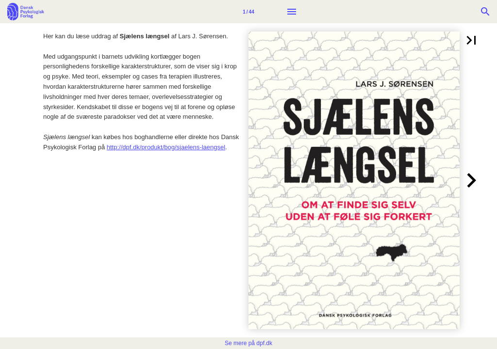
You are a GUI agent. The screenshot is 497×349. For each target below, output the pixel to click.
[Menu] (291, 11)
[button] (471, 40)
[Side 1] (248, 11)
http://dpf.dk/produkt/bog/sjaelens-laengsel (166, 147)
